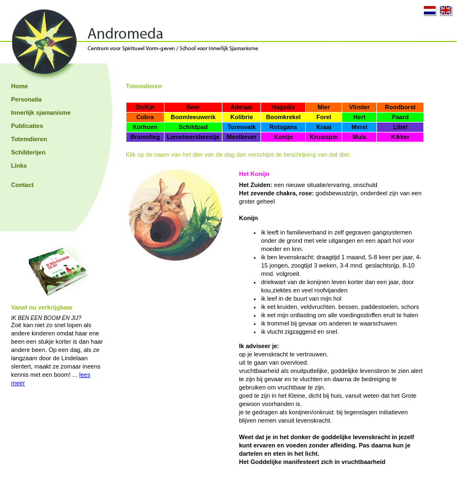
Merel (360, 127)
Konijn (283, 137)
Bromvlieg (145, 137)
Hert (359, 117)
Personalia (26, 99)
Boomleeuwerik (193, 117)
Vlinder (359, 107)
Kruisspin (324, 137)
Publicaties (27, 125)
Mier (323, 107)
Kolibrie (241, 117)
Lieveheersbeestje (193, 137)
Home (19, 86)
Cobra (145, 117)
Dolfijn (145, 107)
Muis (359, 137)
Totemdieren (29, 139)
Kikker (400, 137)
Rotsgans (283, 127)
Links (19, 165)
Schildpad (193, 127)
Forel (323, 117)
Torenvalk (241, 127)
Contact (22, 185)
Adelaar (242, 107)
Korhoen (144, 127)
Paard (400, 117)
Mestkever (242, 137)
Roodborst (400, 107)
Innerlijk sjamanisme (41, 112)
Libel (400, 127)
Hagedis (283, 107)
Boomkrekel (283, 117)
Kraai (324, 127)
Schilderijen (28, 152)
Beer (193, 107)
